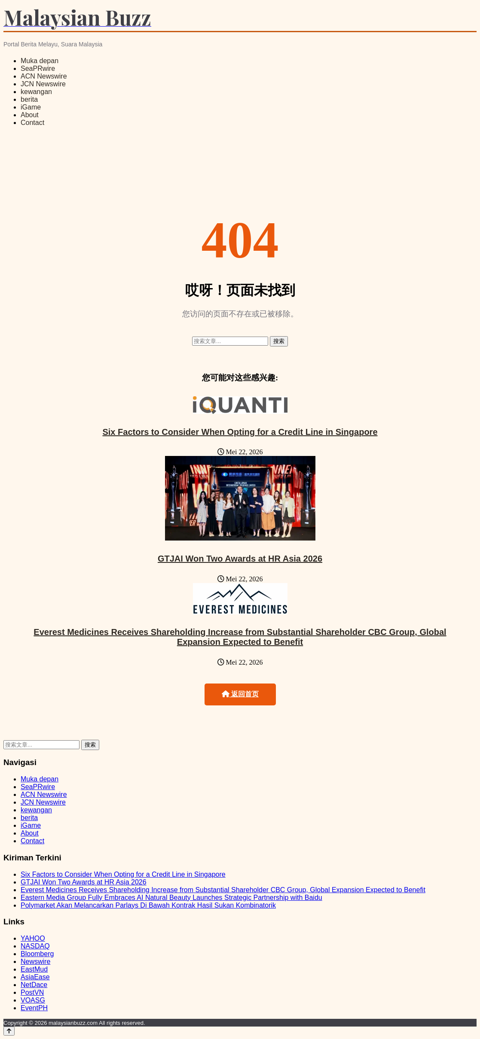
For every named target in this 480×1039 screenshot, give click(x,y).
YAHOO (33, 938)
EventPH (34, 1008)
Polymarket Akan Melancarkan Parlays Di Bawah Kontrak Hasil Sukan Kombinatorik (148, 905)
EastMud (34, 969)
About (30, 114)
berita (29, 99)
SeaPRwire (38, 68)
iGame (31, 107)
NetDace (34, 984)
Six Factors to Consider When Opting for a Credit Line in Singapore (239, 432)
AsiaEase (35, 977)
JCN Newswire (43, 84)
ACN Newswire (44, 76)
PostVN (32, 992)
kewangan (36, 91)
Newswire (35, 961)
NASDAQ (35, 946)
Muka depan (39, 60)
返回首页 (240, 694)
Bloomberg (37, 953)
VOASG (33, 1000)
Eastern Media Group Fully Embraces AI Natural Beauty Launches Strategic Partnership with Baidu (171, 897)
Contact (32, 122)
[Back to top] (9, 1031)
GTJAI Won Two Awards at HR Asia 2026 (240, 558)
